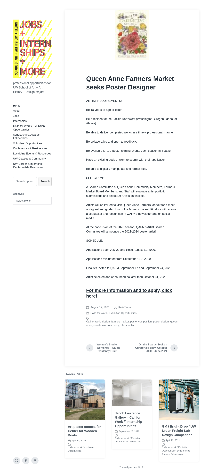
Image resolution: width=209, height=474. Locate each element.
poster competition (141, 321)
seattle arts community (106, 325)
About (16, 110)
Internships (20, 121)
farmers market (120, 321)
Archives (18, 193)
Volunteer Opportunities (27, 143)
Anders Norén (137, 467)
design (106, 321)
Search (45, 181)
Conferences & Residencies (30, 148)
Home (16, 105)
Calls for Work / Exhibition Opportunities (113, 313)
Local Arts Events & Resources (32, 153)
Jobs (16, 115)
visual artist (127, 325)
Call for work (93, 321)
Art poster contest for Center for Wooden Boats (84, 447)
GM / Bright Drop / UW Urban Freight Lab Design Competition (179, 447)
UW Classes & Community (29, 158)
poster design (161, 321)
